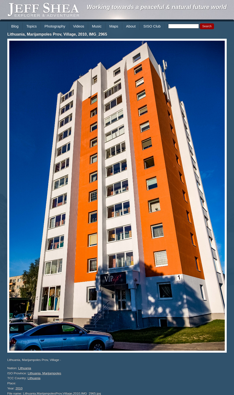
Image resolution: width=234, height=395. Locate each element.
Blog (15, 26)
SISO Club (152, 26)
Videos (78, 26)
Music (96, 26)
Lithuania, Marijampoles (44, 373)
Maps (113, 26)
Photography (55, 26)
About (131, 26)
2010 (19, 388)
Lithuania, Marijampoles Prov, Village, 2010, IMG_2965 (57, 34)
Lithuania (24, 368)
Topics (31, 26)
